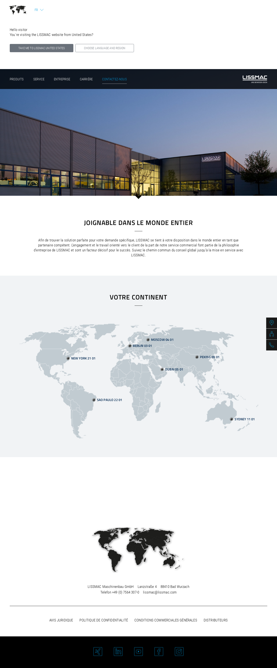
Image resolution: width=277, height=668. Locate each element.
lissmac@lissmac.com (160, 592)
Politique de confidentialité (103, 620)
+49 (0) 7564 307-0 (125, 592)
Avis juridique (61, 620)
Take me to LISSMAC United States (41, 48)
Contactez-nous (114, 79)
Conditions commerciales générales (165, 620)
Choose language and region (104, 48)
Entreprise (62, 79)
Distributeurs (216, 620)
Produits (17, 79)
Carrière (86, 79)
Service (38, 79)
